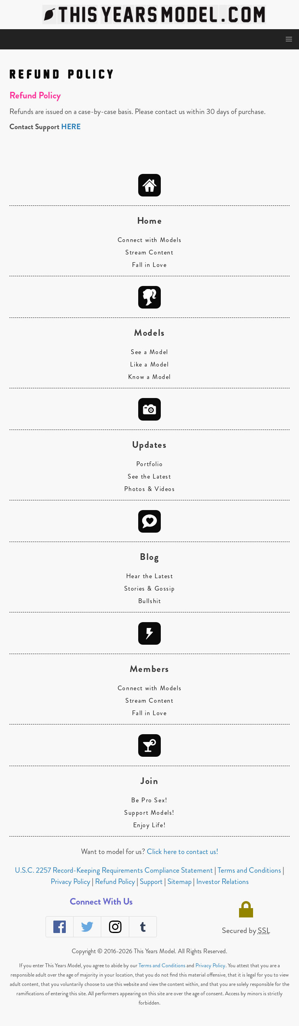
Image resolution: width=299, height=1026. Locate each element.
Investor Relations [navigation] (222, 881)
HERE (71, 126)
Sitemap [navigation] (180, 881)
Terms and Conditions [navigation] (250, 870)
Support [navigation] (152, 881)
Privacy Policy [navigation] (71, 881)
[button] (289, 39)
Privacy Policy (210, 965)
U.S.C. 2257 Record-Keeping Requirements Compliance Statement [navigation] (115, 870)
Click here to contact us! (182, 851)
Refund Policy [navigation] (116, 881)
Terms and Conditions (162, 965)
